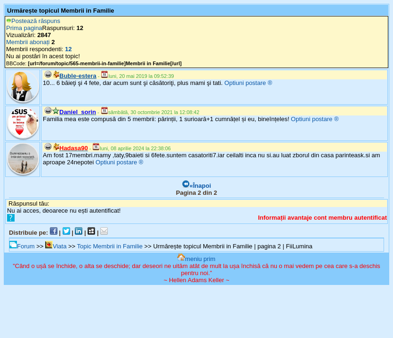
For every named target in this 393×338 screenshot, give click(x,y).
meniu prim (196, 258)
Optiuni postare (245, 82)
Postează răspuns (33, 20)
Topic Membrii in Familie (110, 246)
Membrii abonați (28, 42)
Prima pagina (24, 27)
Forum (22, 246)
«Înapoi (196, 185)
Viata (55, 246)
